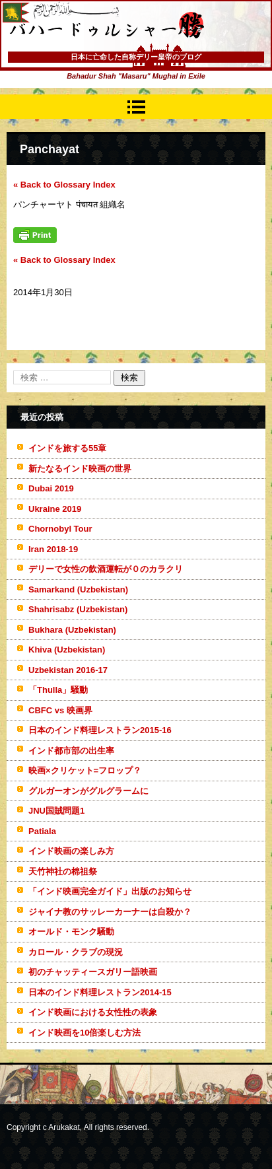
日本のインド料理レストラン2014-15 (100, 992)
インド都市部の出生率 (71, 751)
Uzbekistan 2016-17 (68, 670)
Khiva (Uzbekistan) (66, 650)
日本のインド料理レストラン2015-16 (100, 730)
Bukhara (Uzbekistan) (72, 630)
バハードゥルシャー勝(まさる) (89, 52)
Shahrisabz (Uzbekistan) (77, 609)
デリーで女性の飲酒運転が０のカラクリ (105, 569)
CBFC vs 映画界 (60, 710)
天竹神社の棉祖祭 (62, 871)
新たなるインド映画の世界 (79, 469)
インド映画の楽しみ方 (71, 851)
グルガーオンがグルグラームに (88, 791)
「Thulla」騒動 (58, 690)
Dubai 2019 (51, 488)
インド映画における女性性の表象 (92, 1012)
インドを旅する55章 (67, 448)
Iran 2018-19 (53, 549)
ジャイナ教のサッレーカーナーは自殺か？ (109, 912)
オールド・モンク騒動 (71, 932)
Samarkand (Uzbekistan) (78, 589)
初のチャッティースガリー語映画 (92, 972)
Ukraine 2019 (54, 509)
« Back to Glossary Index (64, 185)
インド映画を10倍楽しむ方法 (84, 1033)
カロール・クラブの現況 (75, 952)
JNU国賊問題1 (56, 811)
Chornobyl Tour (60, 529)
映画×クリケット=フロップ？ (84, 770)
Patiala (42, 831)
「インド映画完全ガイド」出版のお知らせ (109, 891)
